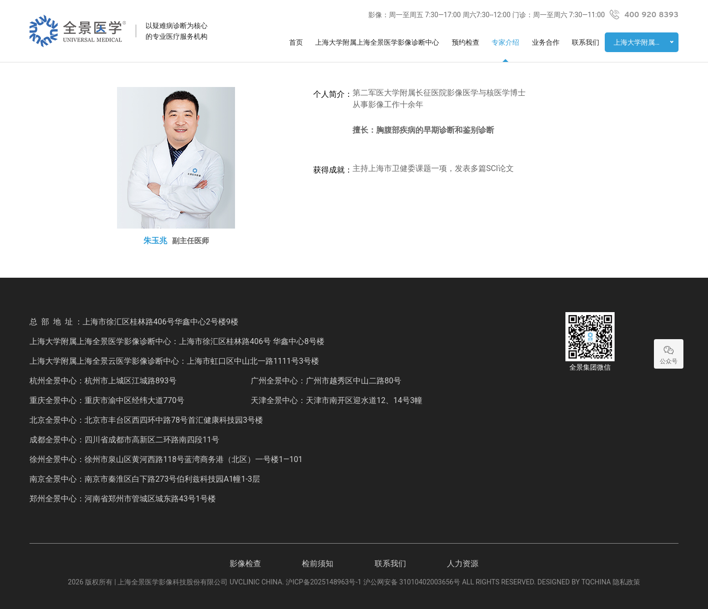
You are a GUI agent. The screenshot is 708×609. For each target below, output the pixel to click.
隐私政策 (626, 582)
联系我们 (585, 42)
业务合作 (546, 42)
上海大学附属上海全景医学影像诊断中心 (377, 42)
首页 (296, 42)
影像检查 (245, 563)
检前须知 (317, 563)
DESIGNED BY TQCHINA (574, 582)
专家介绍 (505, 42)
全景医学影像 (78, 31)
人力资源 (462, 563)
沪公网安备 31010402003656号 (412, 582)
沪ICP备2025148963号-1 (323, 582)
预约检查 (465, 42)
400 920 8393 (651, 15)
